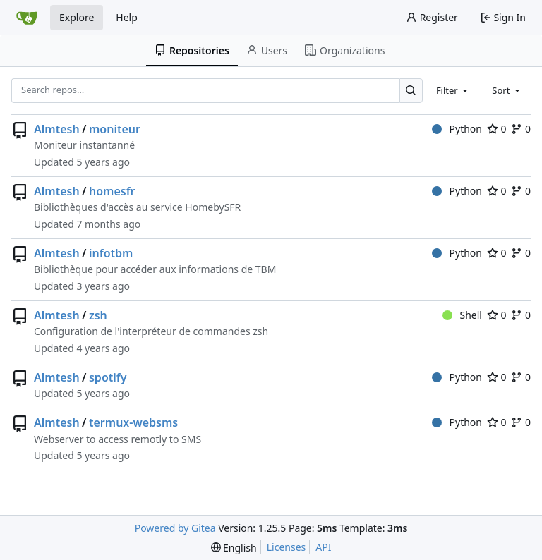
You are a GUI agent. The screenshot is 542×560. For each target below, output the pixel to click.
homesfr (112, 191)
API (323, 547)
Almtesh (57, 129)
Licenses (286, 547)
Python (457, 128)
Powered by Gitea (175, 528)
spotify (108, 377)
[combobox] (453, 90)
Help (127, 17)
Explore (76, 17)
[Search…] (411, 90)
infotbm (111, 253)
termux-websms (133, 422)
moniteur (114, 129)
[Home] (27, 17)
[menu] (234, 547)
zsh (98, 315)
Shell (462, 315)
